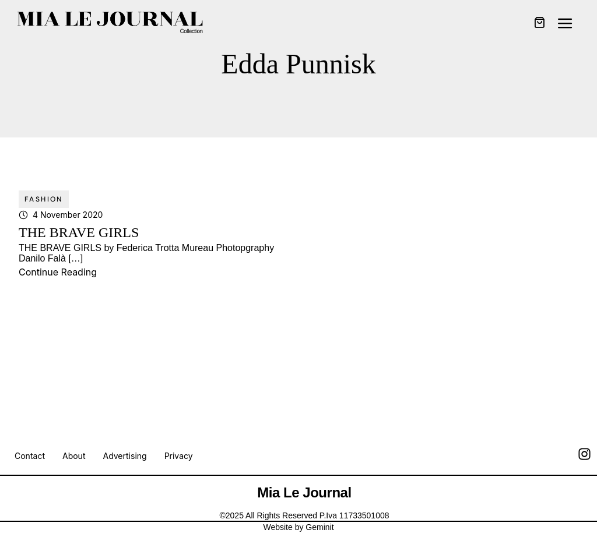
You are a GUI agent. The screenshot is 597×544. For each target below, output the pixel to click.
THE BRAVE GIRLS (79, 232)
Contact (30, 456)
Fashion (43, 199)
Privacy (178, 456)
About (73, 456)
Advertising (124, 456)
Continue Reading (58, 272)
